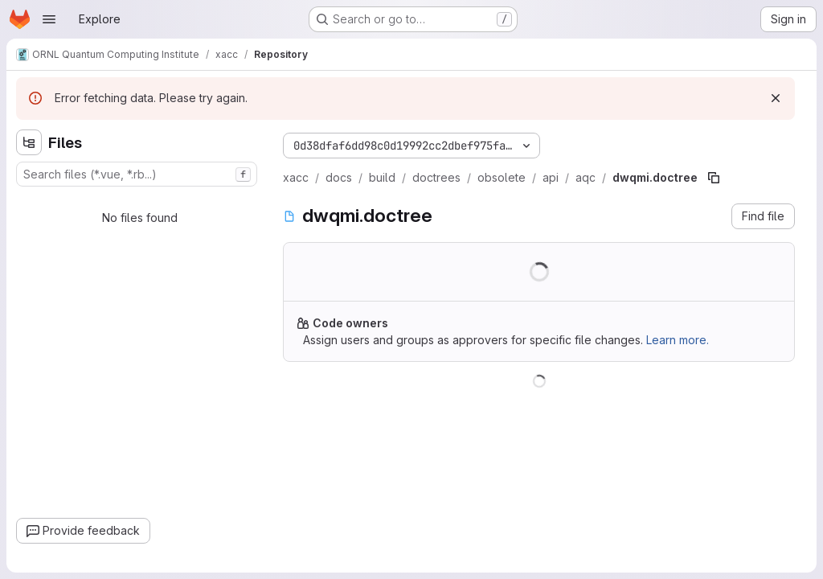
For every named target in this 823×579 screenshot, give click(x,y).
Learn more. (677, 340)
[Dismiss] (775, 98)
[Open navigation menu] (49, 19)
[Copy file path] (714, 178)
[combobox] (136, 174)
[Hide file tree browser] (29, 142)
